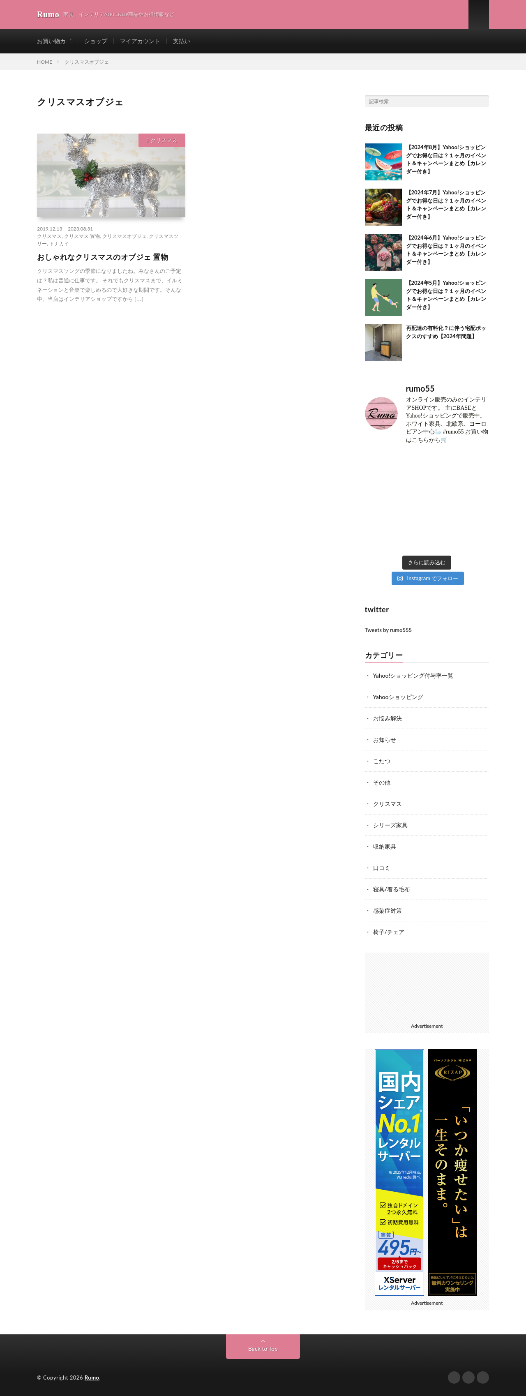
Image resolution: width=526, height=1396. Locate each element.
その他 (381, 782)
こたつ (381, 760)
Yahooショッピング (398, 696)
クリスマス (163, 140)
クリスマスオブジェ (124, 236)
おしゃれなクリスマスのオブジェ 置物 (102, 256)
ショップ (95, 40)
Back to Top (263, 1348)
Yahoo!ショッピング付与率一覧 (413, 675)
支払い (181, 40)
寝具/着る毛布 (391, 889)
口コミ (381, 867)
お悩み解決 (387, 718)
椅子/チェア (388, 931)
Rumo (92, 1377)
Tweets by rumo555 (388, 630)
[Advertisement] (427, 986)
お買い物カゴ (54, 40)
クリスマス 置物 (82, 236)
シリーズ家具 (390, 824)
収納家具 (384, 846)
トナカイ (59, 243)
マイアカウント (140, 40)
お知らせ (384, 739)
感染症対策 (387, 910)
